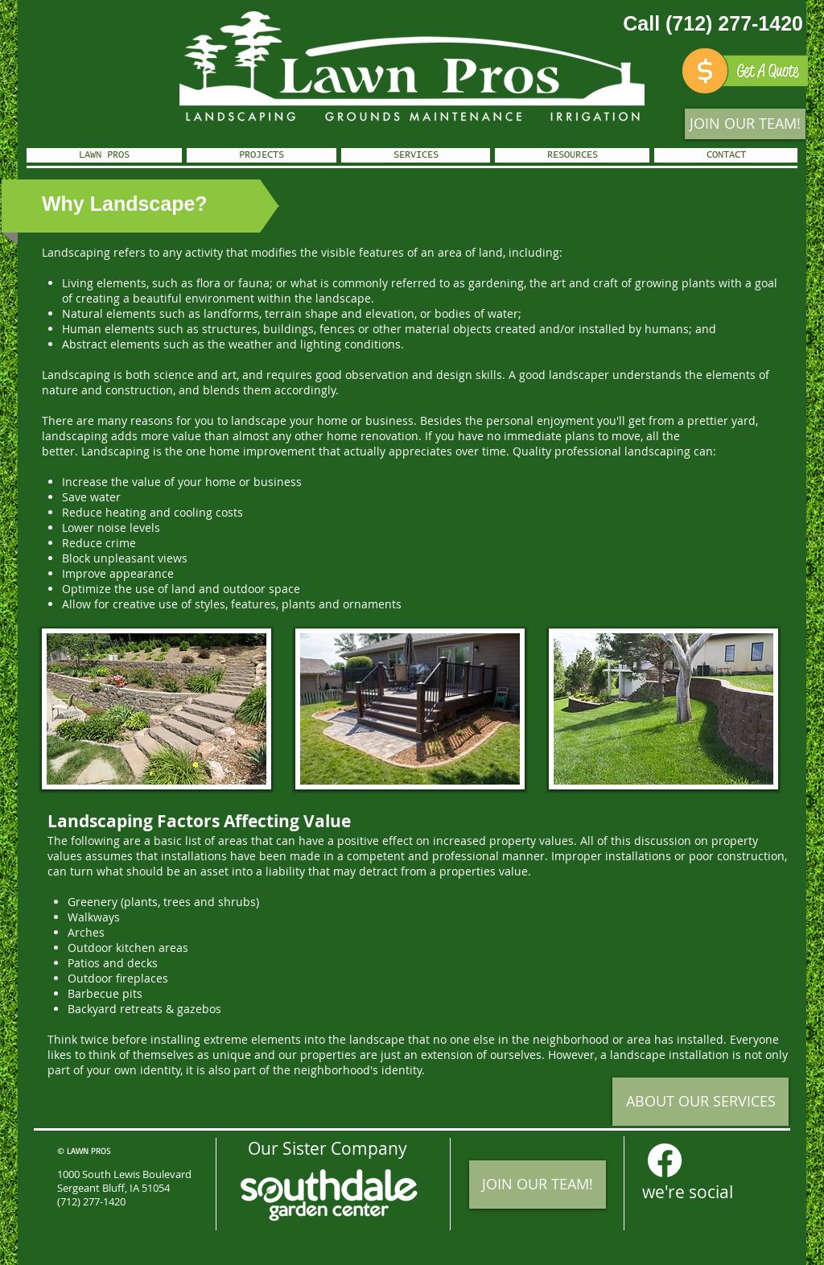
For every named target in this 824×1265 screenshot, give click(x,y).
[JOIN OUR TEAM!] (745, 124)
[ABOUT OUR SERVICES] (700, 1102)
